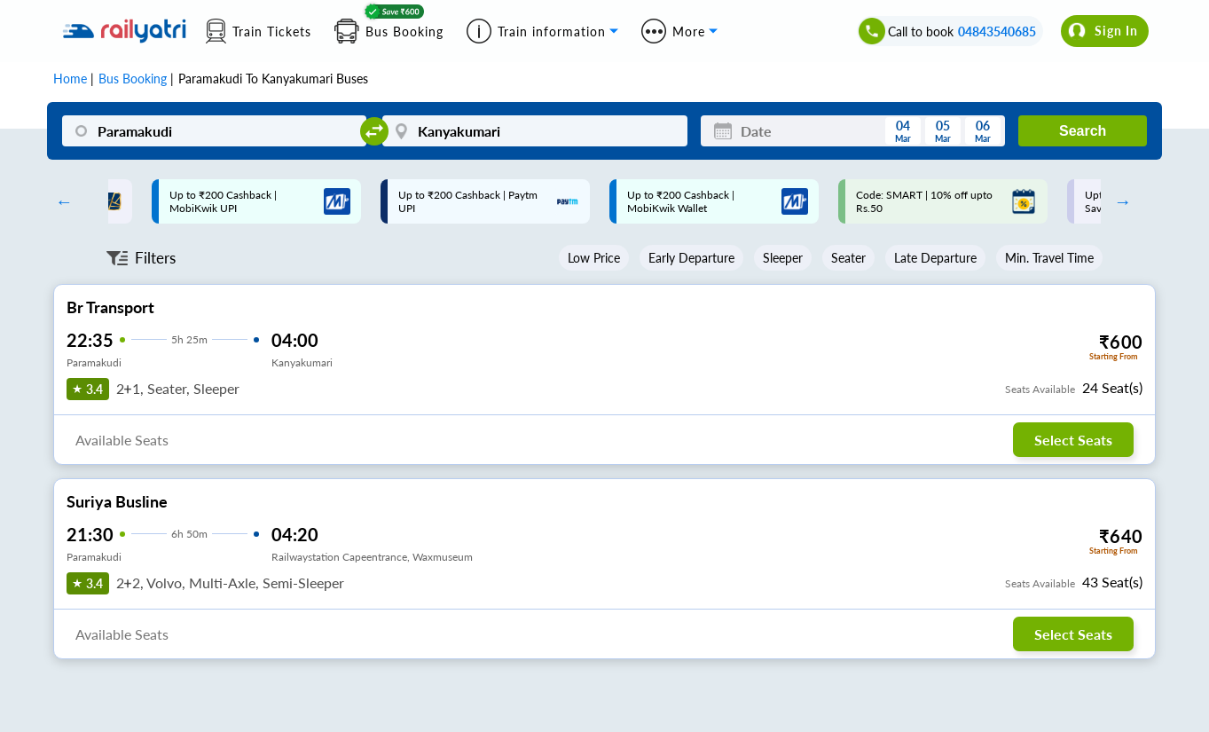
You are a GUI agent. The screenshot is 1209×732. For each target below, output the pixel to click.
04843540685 (997, 31)
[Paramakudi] (214, 130)
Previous (59, 201)
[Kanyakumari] (534, 130)
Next (1118, 201)
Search (1082, 130)
